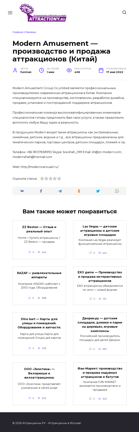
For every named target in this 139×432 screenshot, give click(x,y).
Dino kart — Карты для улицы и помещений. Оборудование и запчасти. (39, 321)
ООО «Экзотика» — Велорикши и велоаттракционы (39, 371)
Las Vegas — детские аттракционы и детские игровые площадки (99, 230)
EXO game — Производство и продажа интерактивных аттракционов (100, 275)
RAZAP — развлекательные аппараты (39, 274)
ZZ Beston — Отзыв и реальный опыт (39, 229)
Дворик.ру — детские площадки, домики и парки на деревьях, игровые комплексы (100, 323)
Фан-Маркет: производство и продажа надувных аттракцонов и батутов (99, 370)
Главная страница (24, 32)
